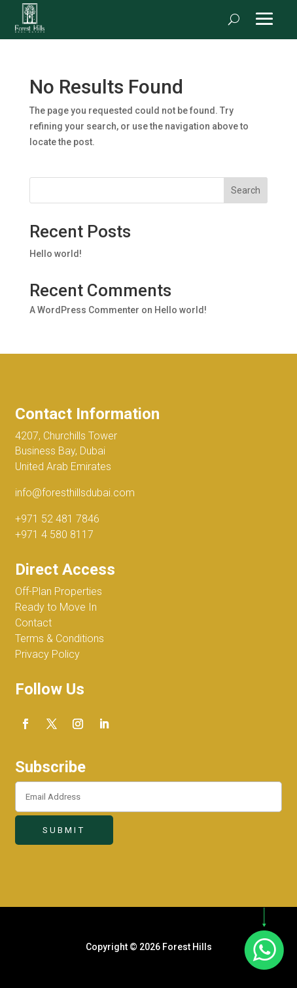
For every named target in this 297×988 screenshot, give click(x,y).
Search (245, 190)
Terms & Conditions (59, 638)
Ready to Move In (56, 607)
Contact (33, 623)
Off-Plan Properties (58, 591)
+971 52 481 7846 (57, 519)
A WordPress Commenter (84, 310)
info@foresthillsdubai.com (75, 492)
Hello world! (55, 253)
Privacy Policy (47, 654)
